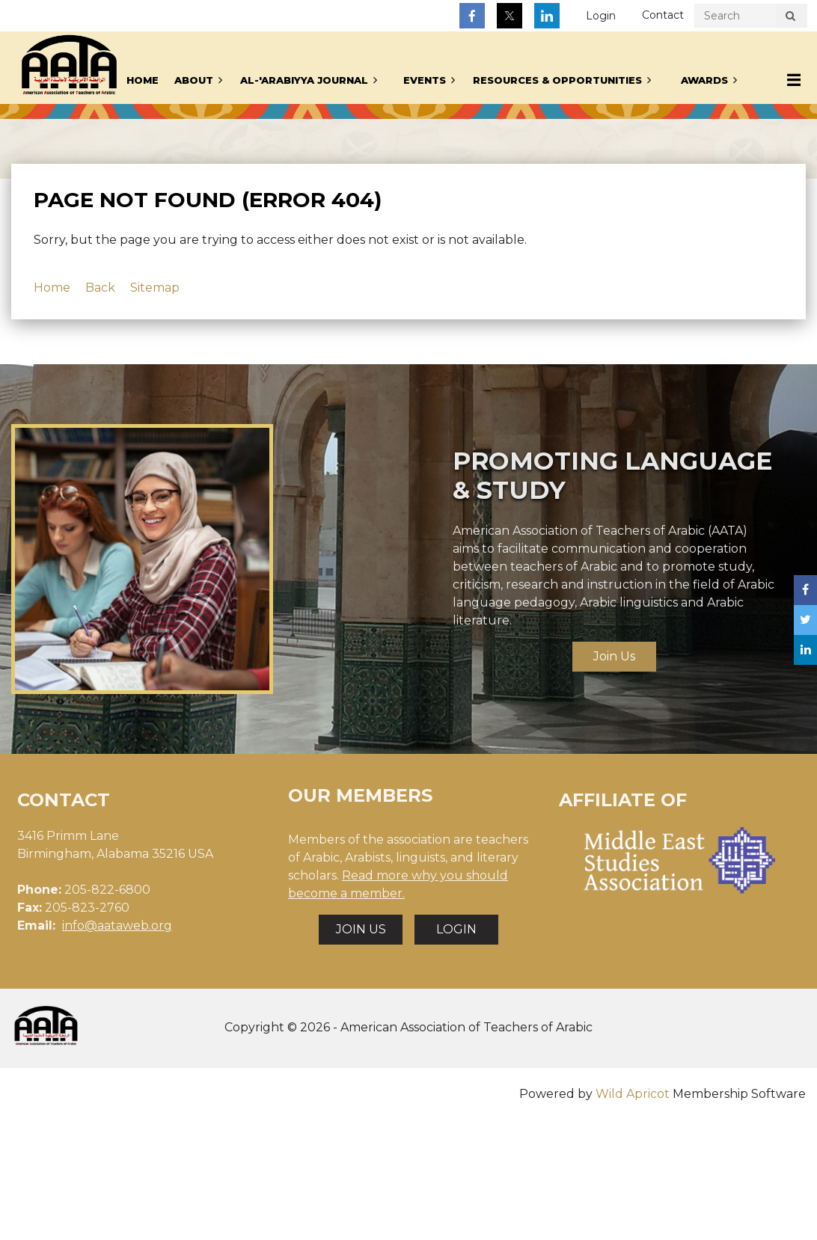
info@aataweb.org (117, 925)
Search (790, 17)
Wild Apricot (633, 1094)
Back (100, 287)
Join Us (614, 656)
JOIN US (361, 929)
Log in (601, 16)
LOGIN (456, 929)
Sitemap (155, 287)
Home (52, 287)
